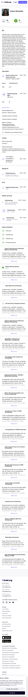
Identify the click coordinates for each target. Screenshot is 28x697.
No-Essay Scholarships (7, 650)
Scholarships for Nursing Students (10, 652)
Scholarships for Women (8, 661)
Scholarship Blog (6, 626)
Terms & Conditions (7, 615)
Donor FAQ (4, 613)
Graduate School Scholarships (9, 648)
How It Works (5, 609)
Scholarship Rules (6, 624)
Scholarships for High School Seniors (11, 665)
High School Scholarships (8, 657)
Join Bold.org (22, 2)
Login (15, 2)
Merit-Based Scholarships (8, 654)
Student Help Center (7, 630)
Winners (4, 628)
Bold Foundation (6, 611)
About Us (4, 674)
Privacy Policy (13, 685)
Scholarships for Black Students (10, 659)
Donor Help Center (6, 617)
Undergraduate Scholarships (9, 663)
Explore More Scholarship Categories (11, 667)
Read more (14, 261)
